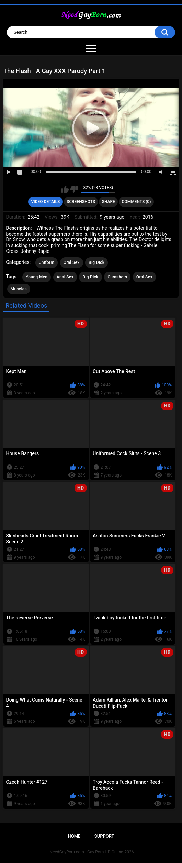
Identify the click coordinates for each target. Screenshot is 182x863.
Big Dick (96, 262)
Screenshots (81, 201)
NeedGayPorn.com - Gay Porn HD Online (86, 852)
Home (74, 836)
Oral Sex (72, 262)
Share (108, 201)
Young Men (36, 276)
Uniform (46, 262)
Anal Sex (65, 276)
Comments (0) (136, 201)
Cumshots (117, 276)
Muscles (19, 289)
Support (104, 836)
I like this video (65, 189)
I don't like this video (74, 189)
